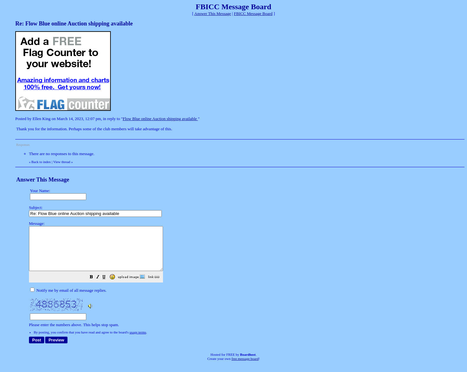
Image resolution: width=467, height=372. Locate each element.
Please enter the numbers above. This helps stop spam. (244, 278)
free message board (244, 367)
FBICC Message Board (253, 13)
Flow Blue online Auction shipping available (160, 118)
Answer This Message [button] (212, 13)
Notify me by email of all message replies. (68, 299)
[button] (107, 286)
